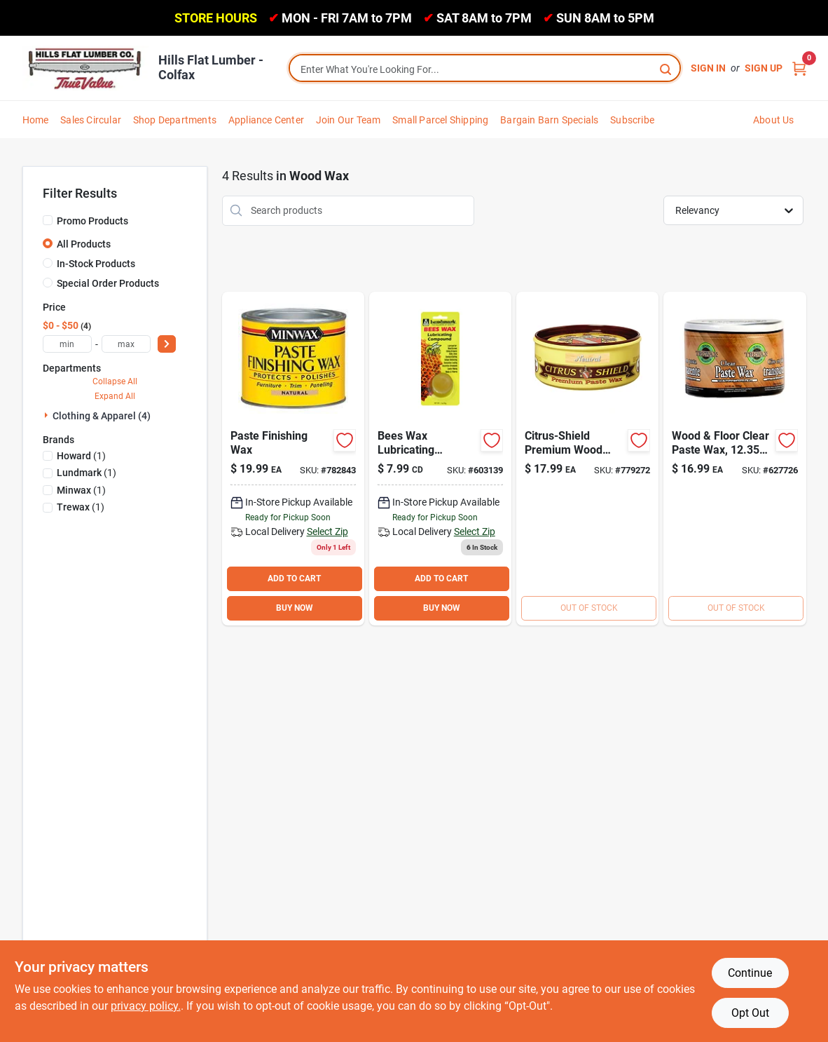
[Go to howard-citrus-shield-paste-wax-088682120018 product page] (587, 458)
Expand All (115, 396)
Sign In (708, 68)
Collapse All (114, 381)
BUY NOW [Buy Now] (294, 608)
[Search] (666, 68)
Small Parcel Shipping (440, 120)
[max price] (126, 344)
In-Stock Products (96, 263)
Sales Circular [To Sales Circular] (90, 120)
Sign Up (763, 68)
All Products (84, 244)
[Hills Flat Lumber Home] (85, 68)
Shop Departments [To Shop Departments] (174, 120)
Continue (750, 973)
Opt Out (750, 1013)
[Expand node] (47, 415)
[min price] (67, 344)
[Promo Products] (48, 220)
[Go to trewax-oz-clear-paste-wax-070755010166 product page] (734, 458)
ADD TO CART (294, 578)
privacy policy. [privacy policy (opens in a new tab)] (146, 1006)
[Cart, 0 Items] (799, 68)
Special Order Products (108, 283)
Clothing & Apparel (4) (102, 415)
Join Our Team (348, 120)
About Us (773, 120)
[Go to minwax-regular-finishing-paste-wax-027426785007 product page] (293, 458)
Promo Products (92, 220)
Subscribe (632, 120)
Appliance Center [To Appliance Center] (266, 120)
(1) (81, 455)
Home (35, 120)
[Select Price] (167, 344)
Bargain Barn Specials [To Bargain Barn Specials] (549, 120)
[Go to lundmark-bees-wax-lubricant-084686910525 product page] (440, 458)
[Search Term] (484, 69)
